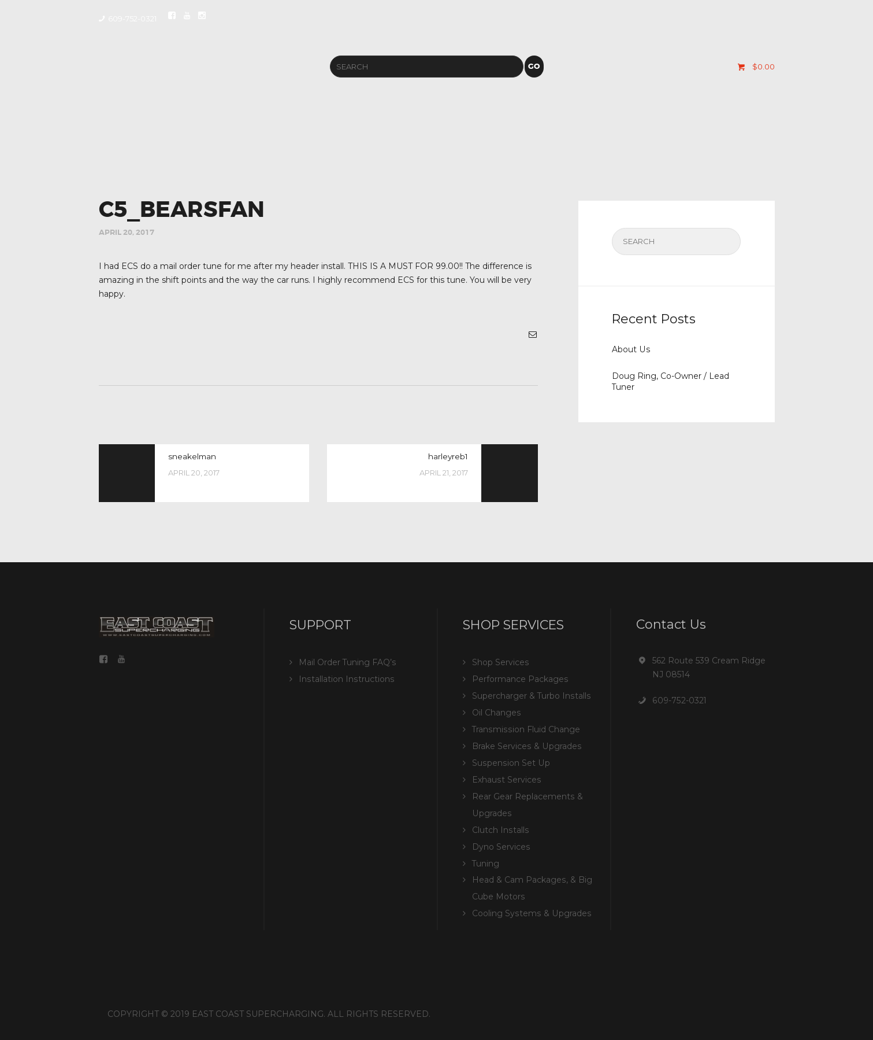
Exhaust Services (506, 776)
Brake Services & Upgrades (526, 744)
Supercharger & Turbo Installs (531, 695)
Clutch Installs (500, 825)
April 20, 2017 (126, 233)
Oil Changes (496, 711)
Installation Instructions (346, 679)
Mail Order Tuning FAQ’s (347, 663)
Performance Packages (520, 679)
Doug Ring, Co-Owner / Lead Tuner (670, 381)
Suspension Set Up (510, 760)
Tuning (486, 857)
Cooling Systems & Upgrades (530, 906)
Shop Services (500, 663)
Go (534, 67)
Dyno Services (501, 841)
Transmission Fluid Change (525, 727)
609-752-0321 (679, 701)
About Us (630, 350)
